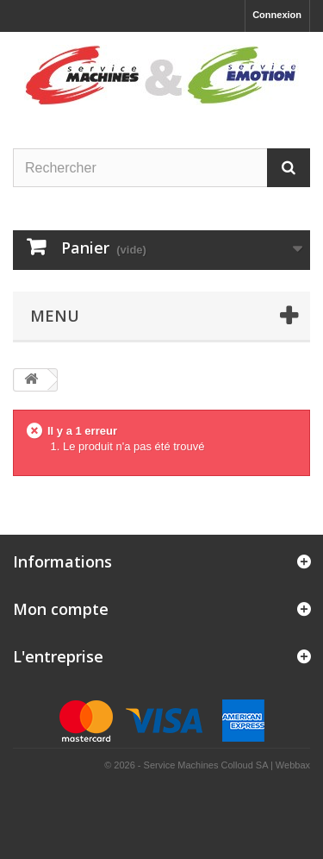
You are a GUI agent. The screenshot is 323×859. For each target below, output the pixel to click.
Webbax (293, 765)
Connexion (276, 14)
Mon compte (61, 609)
